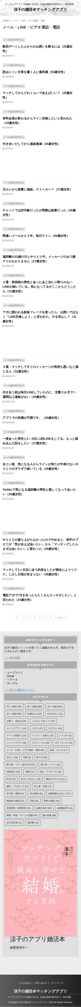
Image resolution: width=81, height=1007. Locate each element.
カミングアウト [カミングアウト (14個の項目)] (16, 728)
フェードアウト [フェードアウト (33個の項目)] (16, 743)
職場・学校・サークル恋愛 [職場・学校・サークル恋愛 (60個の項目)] (22, 815)
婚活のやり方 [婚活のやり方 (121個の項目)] (55, 779)
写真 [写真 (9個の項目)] (27, 757)
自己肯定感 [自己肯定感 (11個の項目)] (14, 822)
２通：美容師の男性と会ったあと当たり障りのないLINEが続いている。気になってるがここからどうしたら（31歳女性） (39, 287)
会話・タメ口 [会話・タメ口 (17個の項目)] (59, 750)
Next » (61, 617)
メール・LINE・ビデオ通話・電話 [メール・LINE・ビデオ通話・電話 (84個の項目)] (25, 750)
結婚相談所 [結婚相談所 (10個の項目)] (65, 808)
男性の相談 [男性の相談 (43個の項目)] (51, 801)
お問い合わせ (41, 983)
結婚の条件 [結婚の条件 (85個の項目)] (44, 808)
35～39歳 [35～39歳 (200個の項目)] (14, 713)
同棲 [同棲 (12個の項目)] (29, 772)
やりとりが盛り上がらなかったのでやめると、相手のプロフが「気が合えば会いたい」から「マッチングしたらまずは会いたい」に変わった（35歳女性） (40, 544)
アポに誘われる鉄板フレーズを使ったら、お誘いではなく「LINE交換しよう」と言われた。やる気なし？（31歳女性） (40, 317)
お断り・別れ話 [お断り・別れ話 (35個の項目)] (16, 721)
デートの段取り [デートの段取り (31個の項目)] (16, 735)
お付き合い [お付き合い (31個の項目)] (55, 713)
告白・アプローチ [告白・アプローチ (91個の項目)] (51, 772)
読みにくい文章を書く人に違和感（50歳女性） (35, 72)
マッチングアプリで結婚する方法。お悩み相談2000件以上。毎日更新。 (40, 997)
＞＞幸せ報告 (12, 657)
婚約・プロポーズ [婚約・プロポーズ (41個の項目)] (18, 786)
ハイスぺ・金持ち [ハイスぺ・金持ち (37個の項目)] (43, 735)
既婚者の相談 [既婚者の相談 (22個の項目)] (15, 801)
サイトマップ (57, 983)
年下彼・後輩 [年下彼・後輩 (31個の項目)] (15, 793)
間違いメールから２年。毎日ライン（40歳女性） (36, 235)
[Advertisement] (40, 165)
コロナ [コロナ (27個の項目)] (37, 728)
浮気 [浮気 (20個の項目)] (34, 801)
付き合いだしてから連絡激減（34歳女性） (31, 144)
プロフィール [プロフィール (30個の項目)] (41, 743)
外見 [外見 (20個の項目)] (11, 779)
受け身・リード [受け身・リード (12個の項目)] (50, 764)
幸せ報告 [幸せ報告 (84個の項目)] (36, 793)
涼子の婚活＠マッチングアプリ (40, 9)
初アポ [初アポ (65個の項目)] (41, 757)
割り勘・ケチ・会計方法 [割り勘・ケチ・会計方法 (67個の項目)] (21, 764)
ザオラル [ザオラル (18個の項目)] (55, 728)
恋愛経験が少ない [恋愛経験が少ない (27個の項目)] (59, 793)
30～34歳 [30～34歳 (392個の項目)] (54, 706)
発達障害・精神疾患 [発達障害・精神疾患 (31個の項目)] (19, 808)
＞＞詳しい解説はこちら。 (20, 689)
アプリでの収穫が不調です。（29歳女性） (31, 417)
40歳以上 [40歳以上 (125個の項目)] (34, 713)
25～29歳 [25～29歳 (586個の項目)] (34, 706)
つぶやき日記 (24, 983)
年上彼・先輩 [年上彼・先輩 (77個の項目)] (43, 786)
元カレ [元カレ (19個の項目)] (12, 757)
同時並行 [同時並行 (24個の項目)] (13, 772)
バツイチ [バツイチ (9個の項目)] (65, 735)
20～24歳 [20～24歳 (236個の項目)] (14, 706)
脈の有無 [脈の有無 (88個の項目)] (49, 815)
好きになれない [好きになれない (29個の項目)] (31, 779)
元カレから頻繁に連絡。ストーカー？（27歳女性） (38, 189)
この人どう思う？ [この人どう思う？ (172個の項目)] (43, 721)
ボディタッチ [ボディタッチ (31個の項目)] (64, 743)
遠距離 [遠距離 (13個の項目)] (33, 822)
